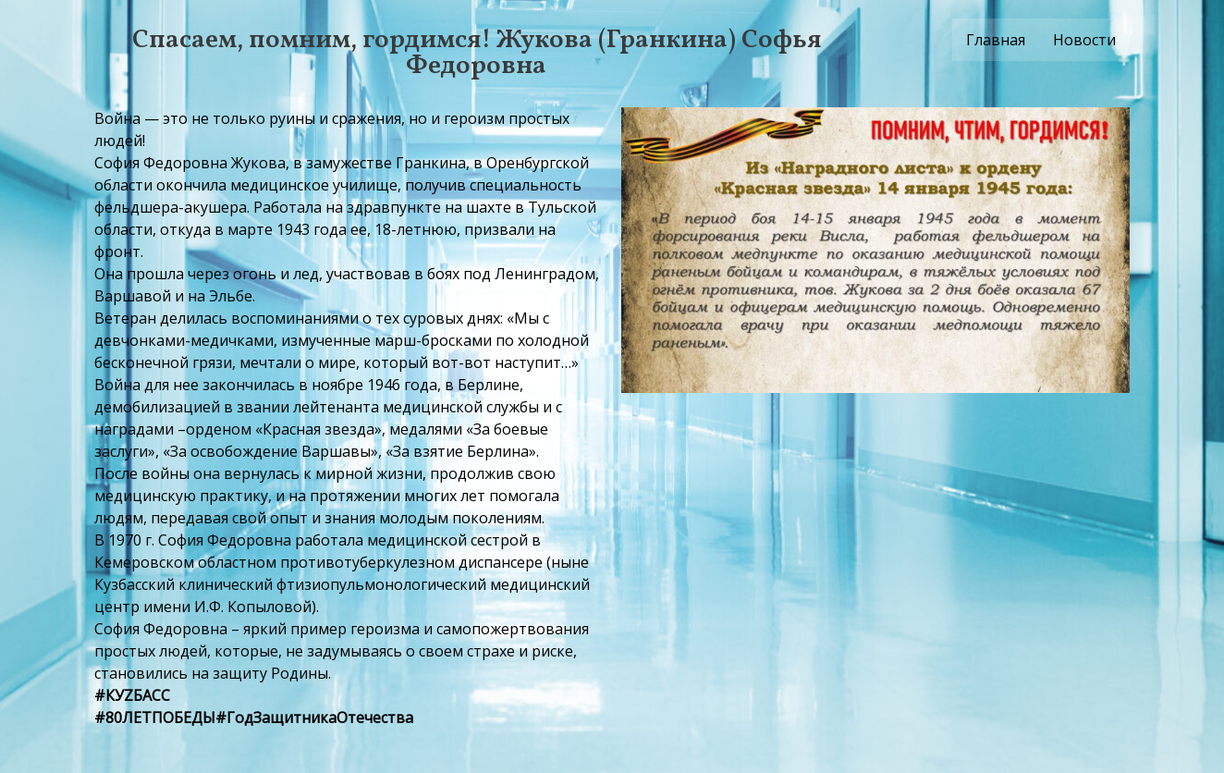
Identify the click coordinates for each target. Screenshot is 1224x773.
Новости (1084, 40)
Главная (995, 40)
